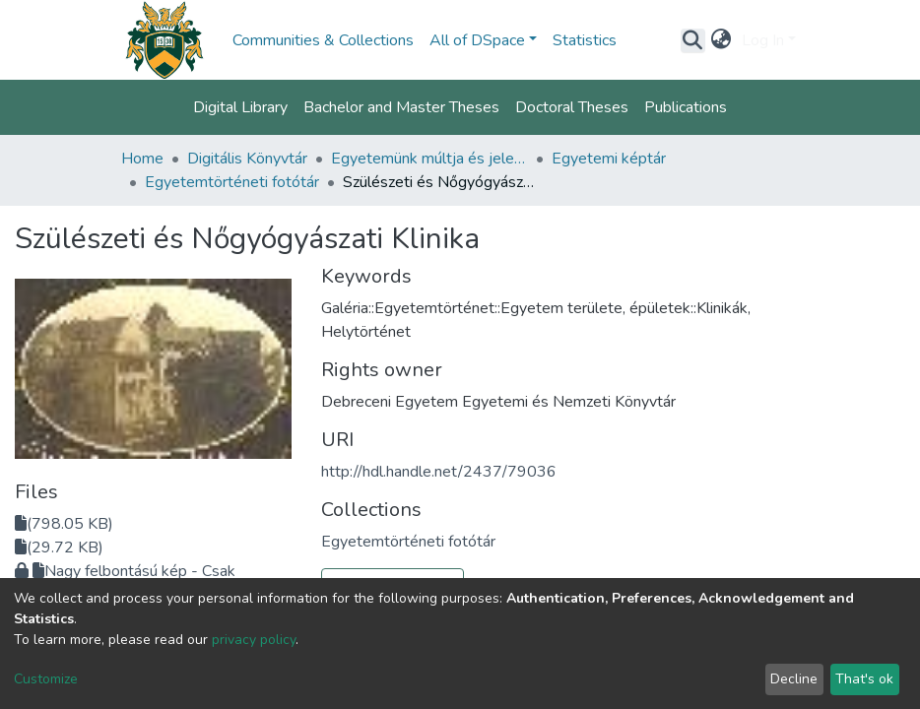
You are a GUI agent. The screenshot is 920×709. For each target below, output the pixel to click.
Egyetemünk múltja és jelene (429, 158)
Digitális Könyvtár (247, 158)
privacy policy (254, 639)
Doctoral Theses (571, 107)
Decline (794, 679)
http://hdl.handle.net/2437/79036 (439, 472)
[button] (721, 40)
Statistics (585, 40)
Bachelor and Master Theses (401, 107)
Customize (46, 679)
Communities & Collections (323, 40)
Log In (763, 40)
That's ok (864, 679)
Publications (685, 107)
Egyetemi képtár (609, 158)
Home (142, 158)
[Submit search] (693, 40)
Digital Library (240, 107)
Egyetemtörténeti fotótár (232, 182)
